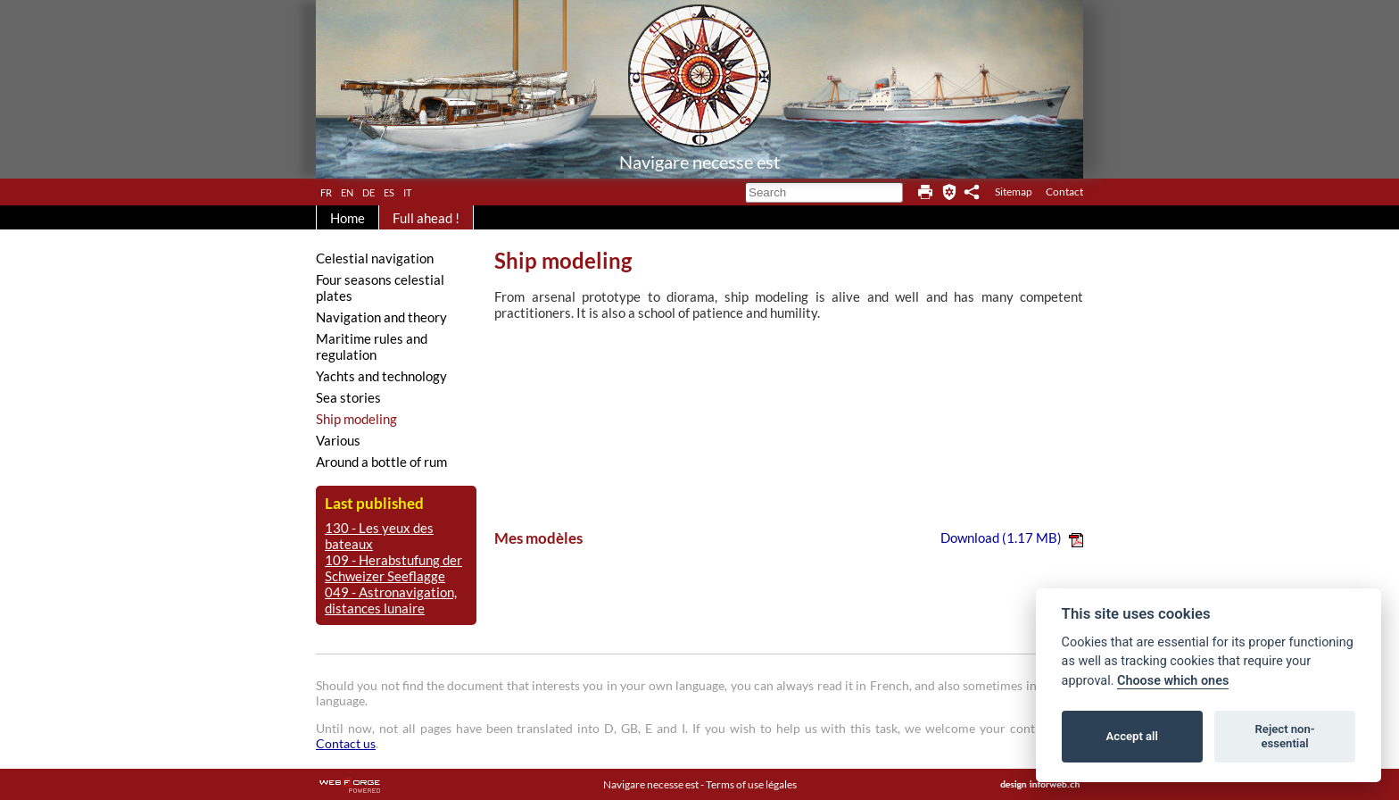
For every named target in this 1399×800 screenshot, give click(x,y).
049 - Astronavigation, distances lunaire (391, 600)
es (389, 191)
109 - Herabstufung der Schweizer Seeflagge (393, 568)
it (407, 191)
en (347, 191)
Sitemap (1013, 191)
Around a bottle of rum (381, 462)
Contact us (346, 743)
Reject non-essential (1285, 736)
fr (326, 191)
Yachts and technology (381, 376)
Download (1011, 537)
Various (338, 440)
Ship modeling (356, 419)
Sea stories (348, 397)
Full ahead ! (426, 218)
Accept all (1132, 736)
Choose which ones (1173, 680)
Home (347, 218)
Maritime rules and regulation (371, 346)
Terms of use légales (751, 784)
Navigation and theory (381, 317)
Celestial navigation (375, 258)
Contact (1064, 191)
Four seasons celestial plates (380, 287)
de (368, 191)
